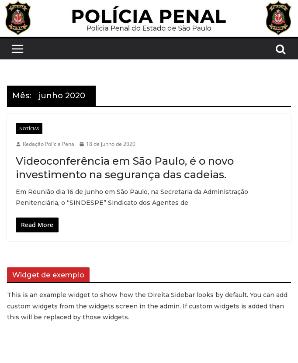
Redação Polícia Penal (49, 144)
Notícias (29, 128)
